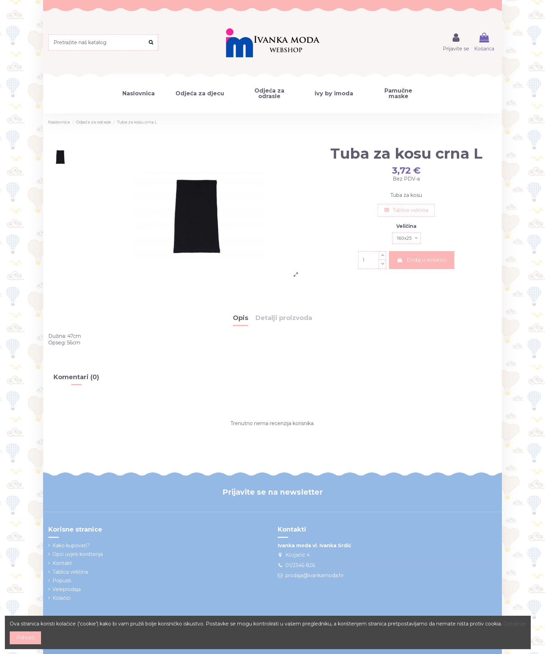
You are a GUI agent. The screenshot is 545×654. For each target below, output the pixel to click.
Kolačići (61, 598)
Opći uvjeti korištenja (77, 554)
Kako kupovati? (71, 545)
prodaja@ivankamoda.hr (314, 575)
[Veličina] (406, 238)
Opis (240, 318)
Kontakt (62, 563)
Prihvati (25, 638)
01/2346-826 (300, 565)
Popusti (61, 580)
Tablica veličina (406, 210)
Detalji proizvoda (283, 318)
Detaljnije (514, 624)
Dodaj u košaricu (422, 261)
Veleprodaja (66, 589)
